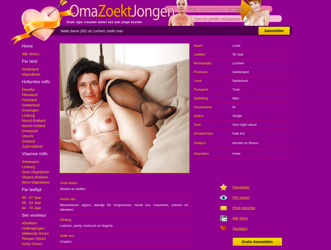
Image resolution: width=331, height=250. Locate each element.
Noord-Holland (33, 126)
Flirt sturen (241, 198)
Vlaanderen (31, 74)
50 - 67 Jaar (31, 198)
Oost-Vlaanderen (35, 172)
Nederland (30, 69)
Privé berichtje (244, 208)
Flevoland (30, 95)
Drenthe (28, 90)
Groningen (30, 110)
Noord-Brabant (34, 121)
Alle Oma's (30, 54)
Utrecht (28, 136)
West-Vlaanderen (36, 182)
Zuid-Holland (32, 146)
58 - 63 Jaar (31, 203)
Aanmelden (274, 31)
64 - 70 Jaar (31, 208)
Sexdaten (240, 228)
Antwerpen (30, 162)
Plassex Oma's (34, 239)
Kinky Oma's (32, 244)
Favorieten (241, 187)
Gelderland (31, 105)
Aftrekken (29, 223)
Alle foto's (240, 218)
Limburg (28, 115)
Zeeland (28, 141)
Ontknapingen (33, 228)
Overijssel (30, 131)
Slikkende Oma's (35, 233)
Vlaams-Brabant (35, 177)
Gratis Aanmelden (257, 242)
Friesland (29, 100)
